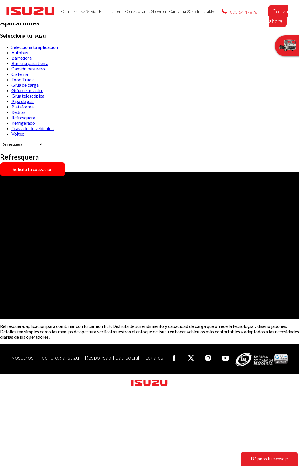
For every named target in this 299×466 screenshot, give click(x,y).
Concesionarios (137, 11)
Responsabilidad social (112, 357)
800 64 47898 (243, 12)
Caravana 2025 (182, 11)
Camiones (73, 11)
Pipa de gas (22, 101)
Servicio (92, 11)
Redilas (18, 112)
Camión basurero (28, 68)
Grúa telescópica (27, 95)
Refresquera (23, 117)
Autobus (19, 52)
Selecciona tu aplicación (34, 47)
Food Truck (22, 79)
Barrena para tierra (29, 63)
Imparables (206, 11)
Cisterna (19, 74)
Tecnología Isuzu (59, 357)
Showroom (159, 11)
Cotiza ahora (278, 16)
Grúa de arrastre (27, 90)
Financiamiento (111, 11)
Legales (154, 357)
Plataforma (22, 106)
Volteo (17, 133)
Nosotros (22, 357)
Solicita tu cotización (32, 169)
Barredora (21, 57)
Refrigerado (23, 123)
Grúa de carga (25, 85)
